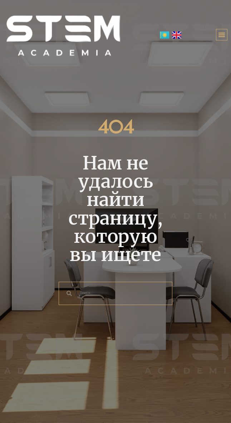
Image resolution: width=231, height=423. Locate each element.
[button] (221, 34)
